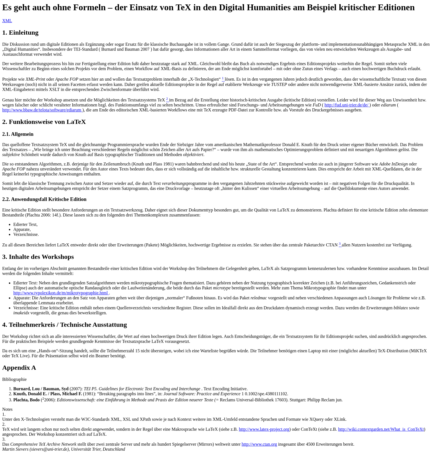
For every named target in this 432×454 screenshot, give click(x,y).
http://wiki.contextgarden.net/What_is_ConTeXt (381, 429)
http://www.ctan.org (259, 444)
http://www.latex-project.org (264, 429)
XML (7, 20)
